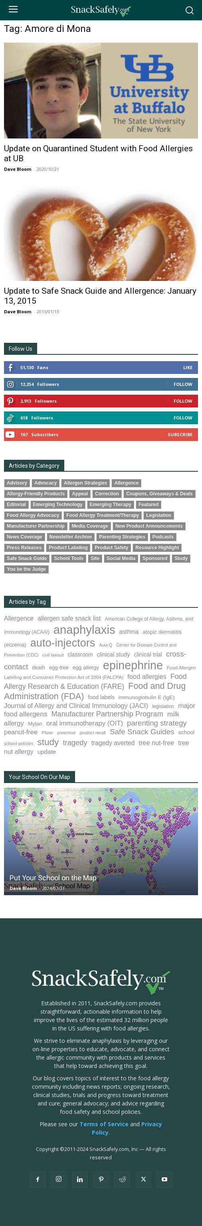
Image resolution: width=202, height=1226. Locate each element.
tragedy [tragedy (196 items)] (75, 742)
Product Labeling (68, 547)
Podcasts (163, 537)
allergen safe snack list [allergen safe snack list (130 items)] (69, 618)
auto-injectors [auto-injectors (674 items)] (62, 643)
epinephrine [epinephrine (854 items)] (133, 665)
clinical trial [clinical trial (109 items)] (148, 654)
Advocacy (45, 483)
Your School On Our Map (39, 777)
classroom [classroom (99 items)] (80, 655)
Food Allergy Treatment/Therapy (102, 515)
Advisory (17, 483)
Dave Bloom (17, 169)
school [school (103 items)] (186, 732)
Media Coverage (90, 526)
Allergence (126, 483)
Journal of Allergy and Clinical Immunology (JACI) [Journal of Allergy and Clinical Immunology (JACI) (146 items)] (76, 705)
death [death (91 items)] (38, 667)
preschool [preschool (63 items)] (66, 732)
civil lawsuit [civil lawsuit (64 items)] (53, 655)
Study (181, 558)
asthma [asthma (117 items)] (129, 632)
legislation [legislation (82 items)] (163, 706)
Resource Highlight (157, 547)
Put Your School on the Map (53, 878)
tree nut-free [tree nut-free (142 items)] (156, 742)
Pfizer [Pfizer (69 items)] (47, 732)
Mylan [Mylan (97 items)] (35, 724)
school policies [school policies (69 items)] (18, 743)
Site (95, 558)
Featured (148, 504)
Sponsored (155, 558)
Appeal (80, 493)
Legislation (158, 515)
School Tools (68, 558)
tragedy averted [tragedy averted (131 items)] (113, 743)
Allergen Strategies (85, 483)
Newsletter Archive (71, 537)
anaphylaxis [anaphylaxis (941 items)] (84, 629)
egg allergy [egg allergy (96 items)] (86, 667)
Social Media (121, 558)
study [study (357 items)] (48, 742)
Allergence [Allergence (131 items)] (19, 618)
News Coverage (24, 537)
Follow (183, 384)
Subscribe (180, 434)
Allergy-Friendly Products (36, 493)
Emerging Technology (58, 504)
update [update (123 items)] (47, 751)
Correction (107, 493)
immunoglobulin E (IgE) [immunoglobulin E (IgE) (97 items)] (147, 697)
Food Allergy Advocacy (33, 515)
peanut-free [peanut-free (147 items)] (21, 732)
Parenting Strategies (122, 537)
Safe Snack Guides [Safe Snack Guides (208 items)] (142, 732)
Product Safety (111, 547)
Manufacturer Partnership (36, 526)
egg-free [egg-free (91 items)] (59, 667)
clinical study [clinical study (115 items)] (113, 654)
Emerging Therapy (110, 504)
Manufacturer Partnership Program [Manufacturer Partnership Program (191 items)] (107, 714)
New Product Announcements (149, 526)
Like (187, 367)
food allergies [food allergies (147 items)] (146, 676)
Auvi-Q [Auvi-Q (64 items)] (105, 645)
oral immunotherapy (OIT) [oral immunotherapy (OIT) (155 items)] (84, 723)
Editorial (16, 504)
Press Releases (24, 547)
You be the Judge (26, 569)
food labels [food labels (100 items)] (101, 697)
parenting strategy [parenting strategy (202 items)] (157, 723)
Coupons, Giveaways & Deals (159, 493)
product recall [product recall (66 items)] (92, 732)
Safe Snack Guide (27, 558)
